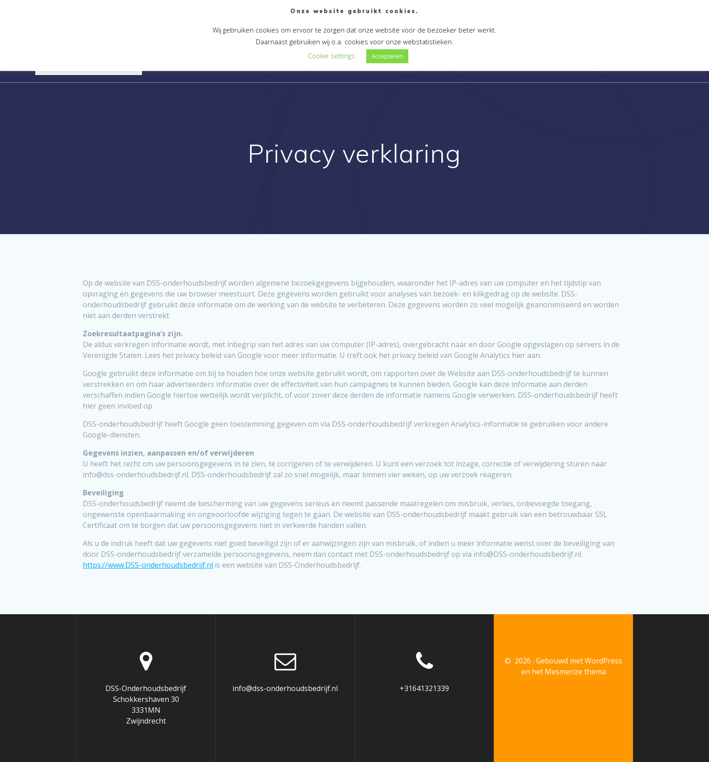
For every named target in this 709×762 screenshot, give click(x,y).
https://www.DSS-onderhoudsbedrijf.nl (148, 565)
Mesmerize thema (575, 672)
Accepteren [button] (387, 56)
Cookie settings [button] (331, 55)
